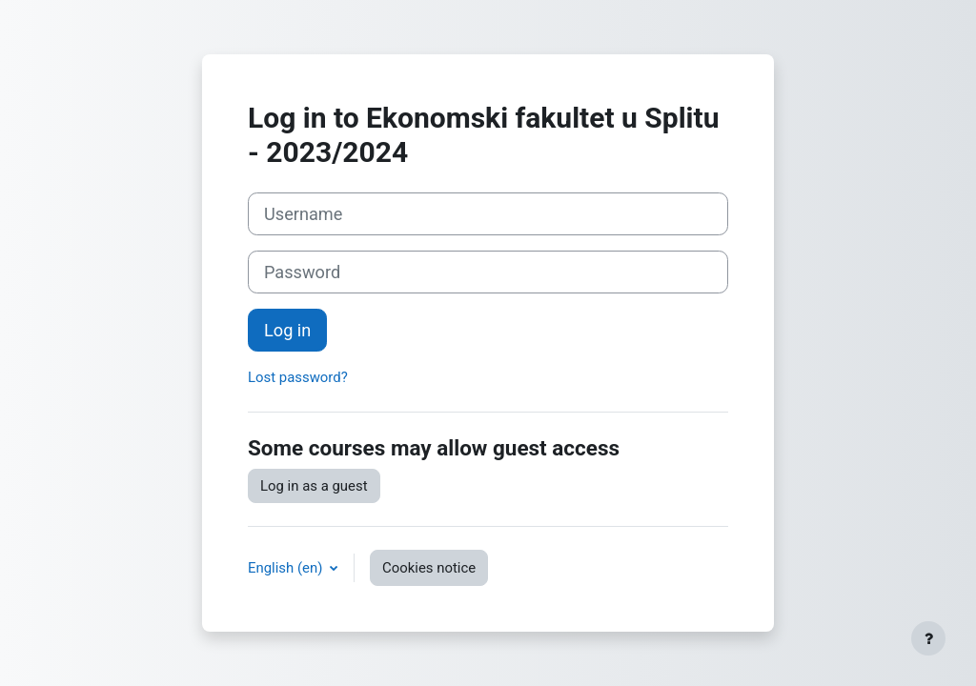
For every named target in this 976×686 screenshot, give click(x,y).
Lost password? (298, 377)
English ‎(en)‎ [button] (287, 567)
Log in (287, 330)
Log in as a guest (314, 485)
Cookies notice (429, 567)
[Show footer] (928, 638)
